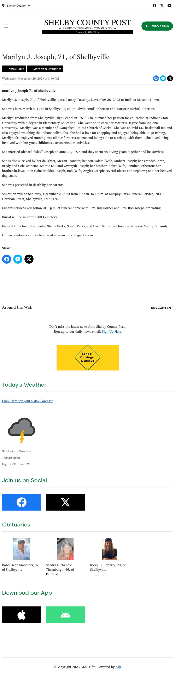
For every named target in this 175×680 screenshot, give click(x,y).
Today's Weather (24, 384)
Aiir (118, 666)
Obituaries (16, 524)
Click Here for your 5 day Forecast (27, 401)
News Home (16, 69)
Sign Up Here (112, 331)
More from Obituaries (47, 69)
